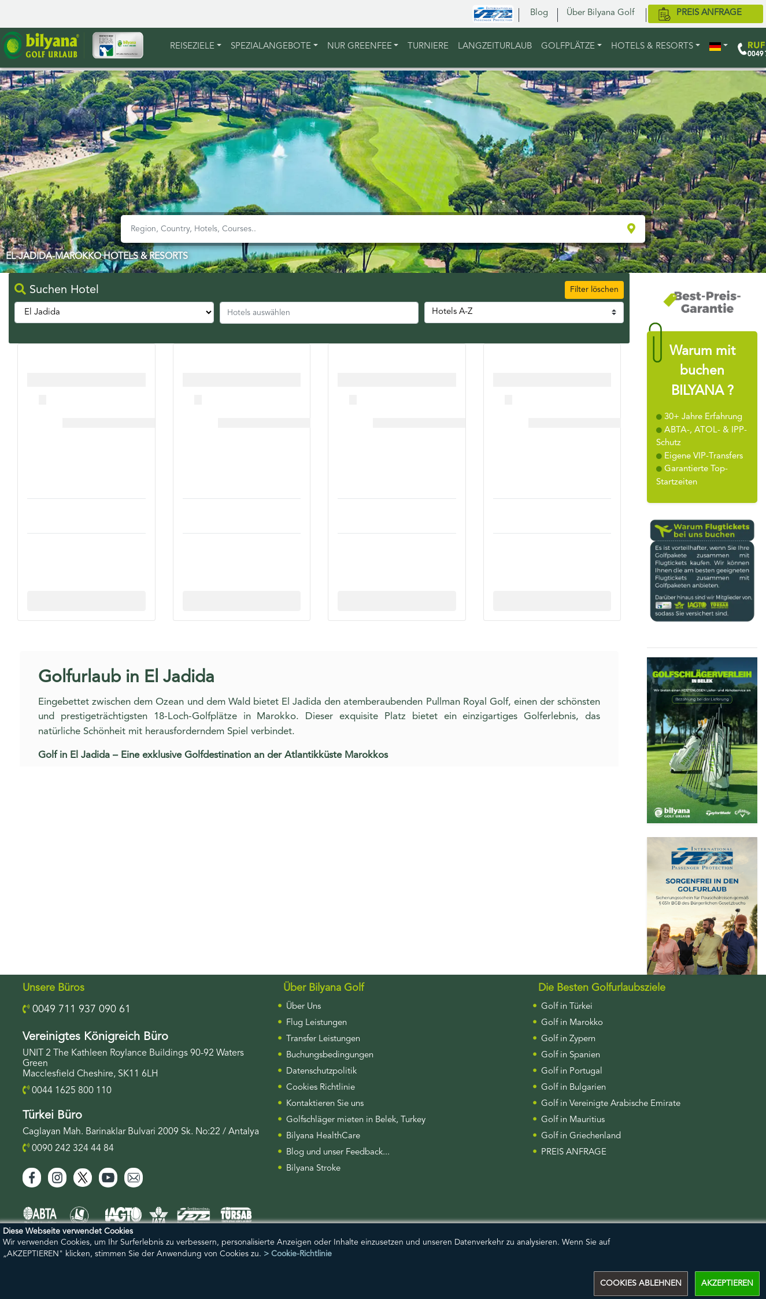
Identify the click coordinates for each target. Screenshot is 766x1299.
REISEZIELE (192, 46)
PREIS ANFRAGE (573, 1152)
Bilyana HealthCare (323, 1136)
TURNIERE (428, 46)
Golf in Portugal (571, 1071)
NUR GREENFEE (359, 46)
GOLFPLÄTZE (568, 46)
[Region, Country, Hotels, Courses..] (373, 229)
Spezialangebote (271, 46)
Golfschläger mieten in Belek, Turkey (355, 1120)
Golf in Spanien (570, 1055)
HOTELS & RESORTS (652, 46)
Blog (539, 13)
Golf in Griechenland (581, 1136)
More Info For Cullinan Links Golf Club (90, 601)
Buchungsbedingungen (329, 1055)
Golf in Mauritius (573, 1120)
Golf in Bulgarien (573, 1087)
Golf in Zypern (568, 1039)
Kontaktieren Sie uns (325, 1104)
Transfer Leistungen (323, 1039)
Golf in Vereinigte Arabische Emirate (610, 1104)
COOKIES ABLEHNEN (641, 1283)
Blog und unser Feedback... (338, 1152)
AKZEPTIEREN (727, 1283)
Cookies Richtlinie (320, 1087)
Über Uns (303, 1006)
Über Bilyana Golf (600, 13)
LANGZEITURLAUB (495, 46)
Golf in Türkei (567, 1006)
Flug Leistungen (316, 1023)
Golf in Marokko (572, 1023)
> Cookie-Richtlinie (298, 1254)
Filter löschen (594, 290)
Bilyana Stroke (313, 1168)
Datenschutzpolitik (321, 1071)
